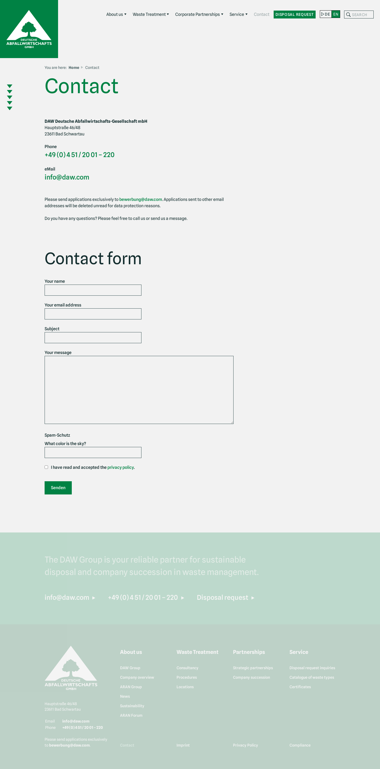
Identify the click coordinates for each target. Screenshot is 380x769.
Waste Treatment (149, 14)
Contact (261, 14)
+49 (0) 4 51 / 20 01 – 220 (80, 155)
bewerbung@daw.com (140, 199)
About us (114, 14)
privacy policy (120, 467)
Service (237, 14)
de (327, 14)
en (335, 14)
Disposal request (295, 14)
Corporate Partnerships (197, 14)
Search (348, 14)
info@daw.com (67, 177)
